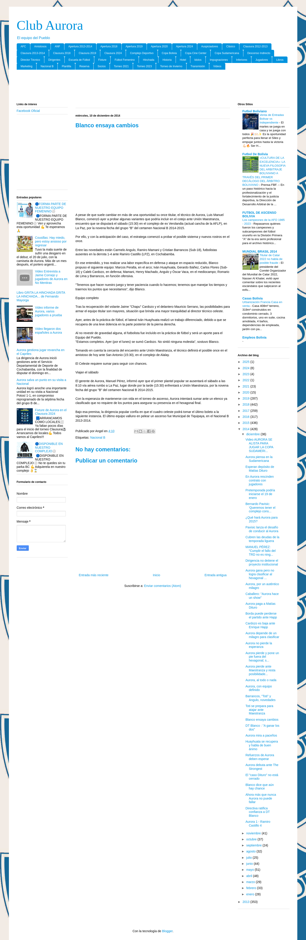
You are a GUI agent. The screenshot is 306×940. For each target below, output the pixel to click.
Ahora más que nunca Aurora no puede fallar (260, 798)
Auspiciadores (209, 46)
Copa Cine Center (195, 53)
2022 (246, 380)
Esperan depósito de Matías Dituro (259, 468)
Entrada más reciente (94, 575)
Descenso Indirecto (258, 53)
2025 (246, 362)
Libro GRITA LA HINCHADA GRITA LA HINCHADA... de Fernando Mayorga (41, 296)
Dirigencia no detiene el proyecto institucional (261, 562)
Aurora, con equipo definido (258, 688)
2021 (246, 386)
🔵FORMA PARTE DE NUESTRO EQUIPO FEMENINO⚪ (50, 207)
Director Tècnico (30, 59)
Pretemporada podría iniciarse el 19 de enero (260, 494)
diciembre (253, 434)
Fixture (102, 59)
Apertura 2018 (109, 46)
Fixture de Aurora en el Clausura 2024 (51, 412)
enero (250, 894)
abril (249, 876)
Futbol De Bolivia (255, 154)
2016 (246, 417)
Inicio (156, 575)
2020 (246, 392)
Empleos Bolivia (254, 337)
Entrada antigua (216, 575)
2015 (246, 423)
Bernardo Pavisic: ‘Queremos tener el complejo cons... (260, 507)
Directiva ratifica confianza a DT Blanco (257, 812)
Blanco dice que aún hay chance (259, 786)
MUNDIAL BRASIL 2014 (259, 251)
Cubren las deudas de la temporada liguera (262, 539)
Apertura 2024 (184, 46)
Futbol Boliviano (254, 111)
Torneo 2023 (144, 66)
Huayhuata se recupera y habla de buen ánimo (261, 745)
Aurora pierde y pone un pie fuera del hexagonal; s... (262, 656)
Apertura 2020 (159, 46)
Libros (279, 59)
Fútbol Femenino (125, 59)
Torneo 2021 (121, 66)
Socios (102, 66)
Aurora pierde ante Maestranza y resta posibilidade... (260, 670)
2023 (246, 374)
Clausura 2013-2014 (33, 53)
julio (249, 857)
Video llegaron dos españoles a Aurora (48, 330)
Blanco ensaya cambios (261, 719)
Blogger (167, 931)
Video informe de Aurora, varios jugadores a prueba (48, 311)
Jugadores (261, 59)
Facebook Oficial (28, 111)
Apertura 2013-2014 (80, 46)
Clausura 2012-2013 (255, 46)
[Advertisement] (153, 86)
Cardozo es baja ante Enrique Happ (260, 625)
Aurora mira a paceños (261, 735)
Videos (217, 66)
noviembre (254, 833)
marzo (251, 882)
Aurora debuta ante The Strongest (261, 766)
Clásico (230, 46)
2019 (246, 398)
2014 (246, 429)
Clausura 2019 (87, 53)
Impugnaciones (219, 59)
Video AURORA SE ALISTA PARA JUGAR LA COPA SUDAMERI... (259, 445)
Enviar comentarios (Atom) (162, 586)
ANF (57, 46)
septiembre (254, 845)
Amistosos (40, 46)
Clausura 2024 (113, 53)
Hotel (183, 59)
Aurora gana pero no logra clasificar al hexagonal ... (259, 574)
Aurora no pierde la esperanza (258, 645)
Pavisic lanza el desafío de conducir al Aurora (261, 529)
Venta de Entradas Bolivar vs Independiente (272, 118)
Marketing (27, 66)
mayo (250, 869)
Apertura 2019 (134, 46)
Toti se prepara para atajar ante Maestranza (259, 709)
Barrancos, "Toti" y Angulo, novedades (260, 698)
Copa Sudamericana (227, 53)
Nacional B (47, 66)
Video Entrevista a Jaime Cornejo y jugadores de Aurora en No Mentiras (51, 277)
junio (250, 863)
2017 (246, 410)
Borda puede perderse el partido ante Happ (261, 615)
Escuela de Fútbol (79, 59)
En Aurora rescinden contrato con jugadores (259, 480)
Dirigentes (54, 59)
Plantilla (66, 66)
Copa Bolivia (169, 53)
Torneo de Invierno (171, 66)
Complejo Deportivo (141, 53)
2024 (246, 368)
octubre (252, 839)
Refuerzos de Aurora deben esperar (259, 757)
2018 (246, 404)
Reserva (84, 66)
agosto (251, 851)
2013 (246, 902)
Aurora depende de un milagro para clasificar (262, 635)
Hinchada (148, 59)
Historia (167, 59)
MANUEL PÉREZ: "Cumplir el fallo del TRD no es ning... (260, 550)
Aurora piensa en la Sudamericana (258, 459)
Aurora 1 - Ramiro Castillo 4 (257, 823)
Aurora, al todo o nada (260, 680)
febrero (251, 888)
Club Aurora (50, 25)
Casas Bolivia (252, 298)
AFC (23, 46)
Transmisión (198, 66)
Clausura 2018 (61, 53)
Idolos (197, 59)
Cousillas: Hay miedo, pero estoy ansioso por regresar (51, 241)
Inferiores (241, 59)
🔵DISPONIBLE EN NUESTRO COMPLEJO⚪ (49, 447)
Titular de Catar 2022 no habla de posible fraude (271, 259)
